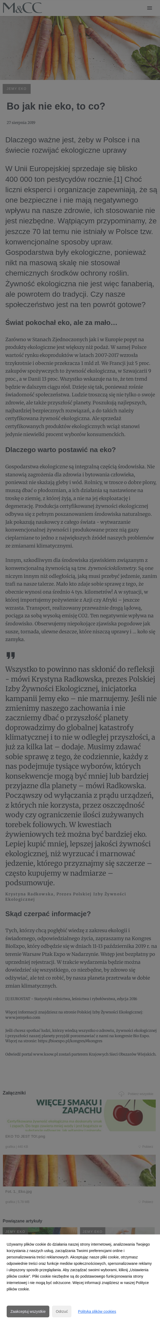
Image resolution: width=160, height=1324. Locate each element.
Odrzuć (62, 1311)
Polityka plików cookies (97, 1311)
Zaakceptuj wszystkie (28, 1311)
